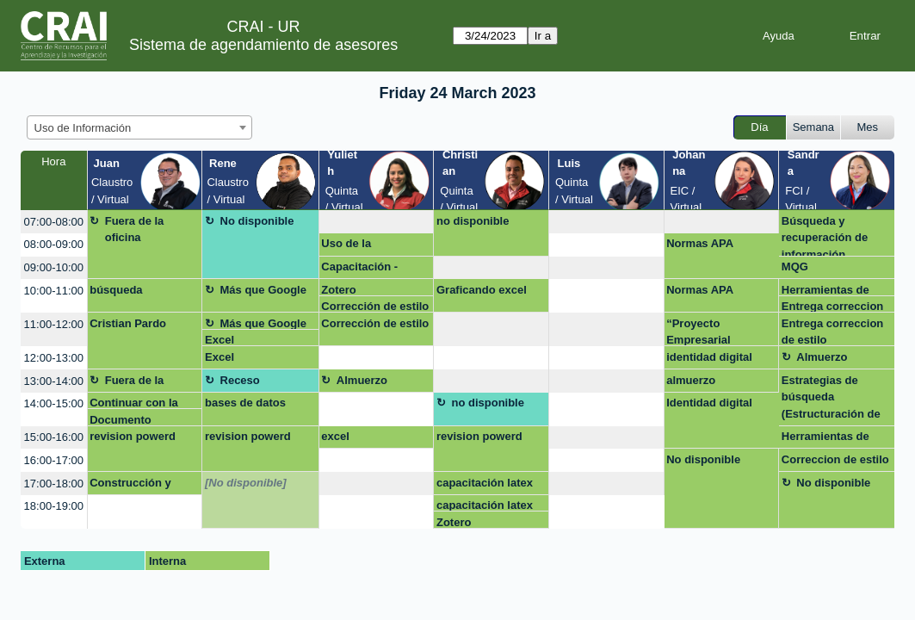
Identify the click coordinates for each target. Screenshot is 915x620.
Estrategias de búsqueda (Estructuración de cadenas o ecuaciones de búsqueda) (831, 400)
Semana (813, 127)
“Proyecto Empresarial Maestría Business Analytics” (715, 331)
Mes (868, 127)
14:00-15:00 (53, 403)
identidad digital (709, 356)
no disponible (473, 220)
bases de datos (245, 402)
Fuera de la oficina (134, 229)
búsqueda (116, 289)
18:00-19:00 (53, 505)
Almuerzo (821, 356)
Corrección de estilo (375, 306)
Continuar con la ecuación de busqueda (134, 402)
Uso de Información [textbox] (83, 127)
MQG (795, 266)
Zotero (338, 289)
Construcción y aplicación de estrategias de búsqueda (130, 485)
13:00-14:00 (53, 381)
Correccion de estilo (835, 459)
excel (335, 436)
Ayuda (778, 35)
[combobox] (139, 127)
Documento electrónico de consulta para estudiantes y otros (141, 419)
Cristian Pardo (128, 323)
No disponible (257, 220)
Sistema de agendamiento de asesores (263, 44)
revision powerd (133, 436)
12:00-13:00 (53, 357)
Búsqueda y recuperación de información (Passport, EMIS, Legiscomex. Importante (826, 235)
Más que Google (263, 289)
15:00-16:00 (53, 437)
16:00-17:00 (53, 460)
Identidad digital (709, 402)
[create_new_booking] (376, 221)
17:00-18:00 (53, 483)
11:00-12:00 (53, 324)
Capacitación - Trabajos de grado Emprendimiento (369, 269)
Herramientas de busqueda (825, 289)
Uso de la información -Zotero (374, 246)
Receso (240, 380)
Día (759, 127)
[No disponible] (246, 482)
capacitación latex (484, 482)
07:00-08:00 (53, 221)
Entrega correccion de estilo (833, 306)
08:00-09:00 (53, 244)
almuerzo (690, 380)
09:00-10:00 (53, 267)
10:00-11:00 (53, 290)
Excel (219, 339)
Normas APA (699, 243)
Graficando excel (481, 289)
